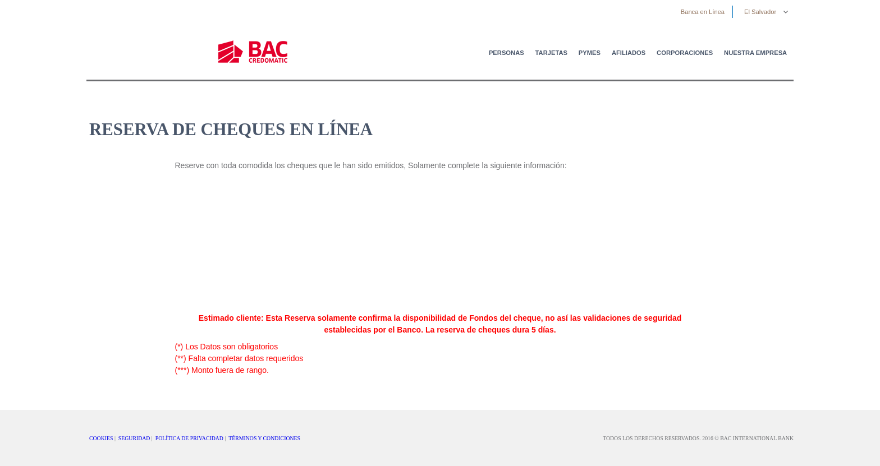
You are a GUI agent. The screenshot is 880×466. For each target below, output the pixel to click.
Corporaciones (685, 52)
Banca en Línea (703, 11)
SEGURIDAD (134, 438)
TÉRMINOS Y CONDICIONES (264, 438)
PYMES (590, 52)
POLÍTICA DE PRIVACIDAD (189, 438)
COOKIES (101, 438)
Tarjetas (551, 52)
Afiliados (628, 52)
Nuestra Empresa (755, 52)
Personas (506, 52)
